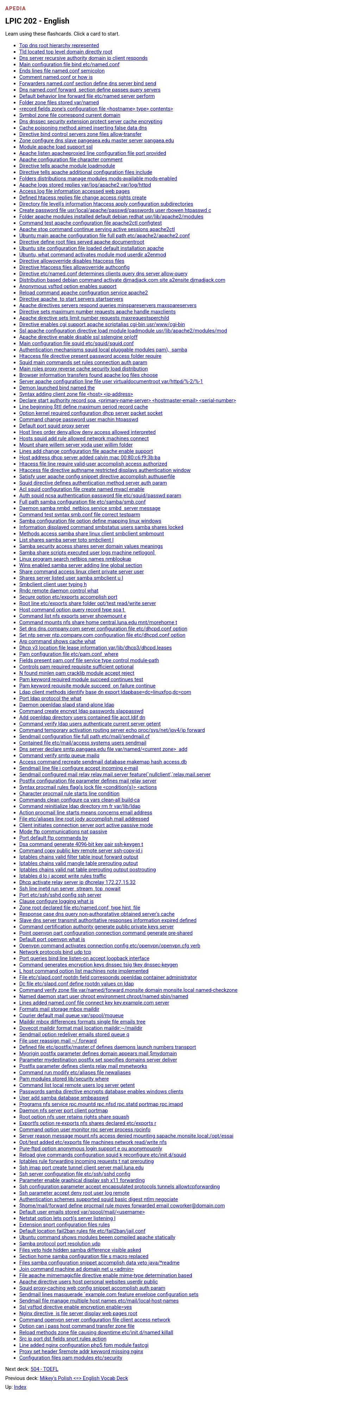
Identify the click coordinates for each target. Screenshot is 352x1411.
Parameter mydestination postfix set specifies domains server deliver (98, 1060)
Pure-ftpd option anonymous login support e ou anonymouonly (90, 1148)
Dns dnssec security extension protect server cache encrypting (91, 121)
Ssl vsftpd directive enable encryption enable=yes (75, 1307)
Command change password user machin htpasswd (78, 419)
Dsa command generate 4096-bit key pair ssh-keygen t (81, 844)
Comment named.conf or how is (56, 77)
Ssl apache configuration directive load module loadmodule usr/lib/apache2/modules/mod (123, 331)
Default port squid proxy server (54, 426)
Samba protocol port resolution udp (60, 1244)
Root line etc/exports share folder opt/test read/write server (87, 603)
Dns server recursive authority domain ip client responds (83, 58)
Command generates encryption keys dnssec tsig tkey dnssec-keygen (98, 965)
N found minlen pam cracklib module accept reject (76, 673)
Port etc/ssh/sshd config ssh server (60, 895)
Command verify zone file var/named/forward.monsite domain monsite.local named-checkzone (128, 990)
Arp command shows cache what (57, 641)
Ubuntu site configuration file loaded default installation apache (91, 248)
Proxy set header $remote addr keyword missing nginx (81, 1351)
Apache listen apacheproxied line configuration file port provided (92, 153)
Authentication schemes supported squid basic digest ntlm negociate (98, 1199)
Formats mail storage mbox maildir (59, 1009)
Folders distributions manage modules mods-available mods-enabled (98, 178)
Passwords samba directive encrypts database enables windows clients (101, 1091)
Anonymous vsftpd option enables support (68, 286)
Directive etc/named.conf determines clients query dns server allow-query (103, 274)
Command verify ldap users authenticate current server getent (90, 724)
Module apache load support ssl (56, 147)
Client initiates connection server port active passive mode (86, 825)
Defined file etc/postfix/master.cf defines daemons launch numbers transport (107, 1047)
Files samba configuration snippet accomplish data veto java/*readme (99, 1263)
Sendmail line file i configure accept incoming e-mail (78, 768)
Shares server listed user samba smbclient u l (71, 578)
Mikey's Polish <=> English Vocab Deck (84, 1378)
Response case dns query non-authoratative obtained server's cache (97, 914)
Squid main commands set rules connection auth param (83, 362)
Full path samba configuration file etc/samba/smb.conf (82, 502)
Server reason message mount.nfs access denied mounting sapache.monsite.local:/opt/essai (126, 1136)
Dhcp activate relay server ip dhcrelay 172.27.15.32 (77, 882)
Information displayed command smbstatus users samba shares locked (101, 527)
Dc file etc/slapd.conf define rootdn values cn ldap (76, 984)
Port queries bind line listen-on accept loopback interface (84, 958)
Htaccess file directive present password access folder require (90, 356)
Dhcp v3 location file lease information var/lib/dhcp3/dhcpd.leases (95, 648)
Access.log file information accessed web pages (74, 191)
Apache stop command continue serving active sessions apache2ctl (97, 229)
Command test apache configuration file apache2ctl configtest (90, 223)
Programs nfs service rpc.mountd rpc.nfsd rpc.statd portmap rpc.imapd (101, 1104)
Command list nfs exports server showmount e (72, 616)
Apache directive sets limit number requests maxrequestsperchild (94, 318)
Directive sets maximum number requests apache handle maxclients (97, 312)
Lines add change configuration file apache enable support (86, 451)
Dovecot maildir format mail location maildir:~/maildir (81, 1028)
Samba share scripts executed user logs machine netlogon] (87, 552)
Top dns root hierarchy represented (59, 45)
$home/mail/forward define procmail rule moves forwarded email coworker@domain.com (122, 1205)
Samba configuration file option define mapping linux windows (90, 521)
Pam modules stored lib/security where (64, 1079)
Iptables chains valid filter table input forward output (78, 857)
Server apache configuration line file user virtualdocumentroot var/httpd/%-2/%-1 (111, 381)
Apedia (15, 8)
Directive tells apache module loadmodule (67, 166)
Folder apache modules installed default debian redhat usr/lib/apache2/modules (111, 216)
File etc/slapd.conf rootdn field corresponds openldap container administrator (108, 977)
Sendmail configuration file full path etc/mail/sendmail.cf (84, 736)
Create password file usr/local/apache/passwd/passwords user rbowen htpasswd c (115, 210)
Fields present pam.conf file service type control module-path (89, 660)
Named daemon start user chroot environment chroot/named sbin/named (103, 996)
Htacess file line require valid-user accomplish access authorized (93, 464)
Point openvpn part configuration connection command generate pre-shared (106, 933)
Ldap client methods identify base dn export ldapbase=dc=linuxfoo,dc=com (105, 692)
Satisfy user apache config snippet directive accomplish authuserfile (97, 476)
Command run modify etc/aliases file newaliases (75, 1072)
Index (20, 1387)
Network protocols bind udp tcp (55, 952)
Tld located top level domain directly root (65, 52)
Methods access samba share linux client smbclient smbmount (91, 533)
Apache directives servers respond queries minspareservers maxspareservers (108, 305)
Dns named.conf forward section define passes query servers (90, 90)
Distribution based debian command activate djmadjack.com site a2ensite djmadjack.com (122, 280)
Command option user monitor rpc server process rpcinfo (85, 1129)
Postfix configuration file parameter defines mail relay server (88, 781)
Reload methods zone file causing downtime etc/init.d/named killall (96, 1332)
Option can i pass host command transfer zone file (76, 1326)
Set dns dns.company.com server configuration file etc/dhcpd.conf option (103, 629)
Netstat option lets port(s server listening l (67, 1218)
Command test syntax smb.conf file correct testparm (79, 514)
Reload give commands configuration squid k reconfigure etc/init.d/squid (102, 1155)
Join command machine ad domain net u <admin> (76, 1269)
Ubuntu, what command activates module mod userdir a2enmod (92, 254)
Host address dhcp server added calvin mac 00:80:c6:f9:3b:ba (90, 457)
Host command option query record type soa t (72, 610)
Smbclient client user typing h (53, 584)
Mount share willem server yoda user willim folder (76, 445)
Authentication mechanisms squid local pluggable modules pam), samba (103, 350)
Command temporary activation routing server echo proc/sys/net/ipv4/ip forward (112, 730)
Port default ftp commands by (53, 838)
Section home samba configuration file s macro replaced (84, 1256)
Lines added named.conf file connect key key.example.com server (94, 1003)
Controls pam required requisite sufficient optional (76, 667)
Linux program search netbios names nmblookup (75, 559)
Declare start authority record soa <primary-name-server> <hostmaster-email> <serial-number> (127, 400)
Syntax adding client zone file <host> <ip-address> (76, 394)
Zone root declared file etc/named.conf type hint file (79, 908)
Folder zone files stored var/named (59, 102)
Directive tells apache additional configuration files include (85, 172)
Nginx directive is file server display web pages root (78, 1313)
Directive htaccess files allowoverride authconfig (74, 267)
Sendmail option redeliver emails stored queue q (74, 1034)
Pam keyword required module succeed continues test (81, 679)
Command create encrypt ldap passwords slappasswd (81, 711)
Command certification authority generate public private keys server (96, 927)
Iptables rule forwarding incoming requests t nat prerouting (86, 1161)
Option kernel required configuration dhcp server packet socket (91, 413)
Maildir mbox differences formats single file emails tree (82, 1022)
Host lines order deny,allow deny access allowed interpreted (87, 432)
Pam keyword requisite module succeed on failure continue (87, 686)
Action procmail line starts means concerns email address (85, 812)
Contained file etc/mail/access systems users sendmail (82, 743)
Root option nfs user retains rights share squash (74, 1117)
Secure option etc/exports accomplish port (68, 597)
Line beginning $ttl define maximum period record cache (83, 407)
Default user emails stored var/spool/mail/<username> (82, 1212)
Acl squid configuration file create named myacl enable (82, 489)
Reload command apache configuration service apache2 (83, 293)
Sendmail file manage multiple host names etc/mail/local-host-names (99, 1301)
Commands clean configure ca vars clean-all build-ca (79, 800)
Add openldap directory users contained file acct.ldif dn (82, 717)
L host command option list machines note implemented (84, 971)
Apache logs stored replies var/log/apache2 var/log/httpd (85, 185)
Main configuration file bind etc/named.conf (69, 64)
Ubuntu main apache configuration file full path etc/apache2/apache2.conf (104, 235)
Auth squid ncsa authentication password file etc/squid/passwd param (100, 495)
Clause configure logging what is (56, 901)
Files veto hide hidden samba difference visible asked (80, 1250)
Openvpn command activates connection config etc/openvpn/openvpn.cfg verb (109, 946)
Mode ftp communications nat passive (63, 831)
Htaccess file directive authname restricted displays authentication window (105, 470)
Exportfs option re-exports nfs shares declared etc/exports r (87, 1123)
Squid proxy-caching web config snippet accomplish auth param (92, 1288)
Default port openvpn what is (52, 939)
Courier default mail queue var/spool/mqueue (71, 1015)
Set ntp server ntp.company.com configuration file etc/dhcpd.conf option (102, 635)
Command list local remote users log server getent (77, 1085)
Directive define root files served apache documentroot (81, 242)
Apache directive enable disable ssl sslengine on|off (78, 337)
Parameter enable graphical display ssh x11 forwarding (82, 1180)
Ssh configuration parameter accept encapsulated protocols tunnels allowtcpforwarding (119, 1186)
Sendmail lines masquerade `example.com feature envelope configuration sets (109, 1294)
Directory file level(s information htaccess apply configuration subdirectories (106, 204)
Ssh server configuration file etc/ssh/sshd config (75, 1174)
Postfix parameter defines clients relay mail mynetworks (83, 1066)
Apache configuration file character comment (70, 159)
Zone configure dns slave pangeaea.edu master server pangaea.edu (96, 140)
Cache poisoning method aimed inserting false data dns (83, 128)
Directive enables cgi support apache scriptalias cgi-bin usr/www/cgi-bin (102, 324)
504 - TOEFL (44, 1369)
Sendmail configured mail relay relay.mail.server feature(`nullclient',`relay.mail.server (115, 774)
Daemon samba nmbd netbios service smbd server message (90, 508)
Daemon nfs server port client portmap (63, 1110)
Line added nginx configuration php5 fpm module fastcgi (84, 1345)
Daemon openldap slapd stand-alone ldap (66, 705)
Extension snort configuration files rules (64, 1225)
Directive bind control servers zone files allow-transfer (80, 134)
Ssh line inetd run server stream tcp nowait (70, 888)
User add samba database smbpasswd (63, 1098)
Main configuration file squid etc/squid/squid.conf (76, 343)
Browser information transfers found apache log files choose (88, 375)
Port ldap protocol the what (50, 698)
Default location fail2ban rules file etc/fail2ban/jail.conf (82, 1231)
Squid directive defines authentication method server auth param (93, 483)
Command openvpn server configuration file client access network (94, 1320)
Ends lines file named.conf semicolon (62, 71)
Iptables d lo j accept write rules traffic (62, 876)
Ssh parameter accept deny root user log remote (74, 1193)
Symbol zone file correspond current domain (69, 115)
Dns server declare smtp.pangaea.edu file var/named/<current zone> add (103, 749)
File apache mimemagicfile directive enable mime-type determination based (105, 1275)
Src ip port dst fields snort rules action (63, 1339)
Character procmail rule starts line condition (69, 793)
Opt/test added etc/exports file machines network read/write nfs (93, 1142)
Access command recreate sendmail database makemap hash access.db (103, 762)
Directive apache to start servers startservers (71, 299)
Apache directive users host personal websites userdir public (88, 1282)
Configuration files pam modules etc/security (70, 1358)
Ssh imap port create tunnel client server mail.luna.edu (81, 1167)
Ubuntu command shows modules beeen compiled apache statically (97, 1237)
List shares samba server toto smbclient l (66, 540)
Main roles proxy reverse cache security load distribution (83, 369)
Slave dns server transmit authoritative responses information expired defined (108, 920)
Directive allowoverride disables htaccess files (72, 261)
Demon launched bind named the (57, 388)
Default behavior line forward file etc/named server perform (87, 96)
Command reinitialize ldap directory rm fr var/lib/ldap (79, 806)
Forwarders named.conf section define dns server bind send (87, 83)
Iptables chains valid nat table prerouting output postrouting (87, 869)
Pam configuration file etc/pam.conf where (69, 654)
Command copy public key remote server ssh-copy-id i (81, 850)
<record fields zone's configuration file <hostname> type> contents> (96, 109)
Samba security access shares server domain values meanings (91, 546)
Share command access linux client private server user (81, 571)
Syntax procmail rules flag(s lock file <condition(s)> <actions (88, 787)
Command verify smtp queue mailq (59, 755)
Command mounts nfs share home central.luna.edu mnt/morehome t (98, 622)
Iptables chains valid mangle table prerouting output (78, 863)
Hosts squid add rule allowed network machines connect (84, 438)
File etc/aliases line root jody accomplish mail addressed (84, 819)
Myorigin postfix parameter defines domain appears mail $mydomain (98, 1053)
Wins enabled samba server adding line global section (80, 565)
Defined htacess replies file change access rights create (82, 197)
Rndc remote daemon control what (59, 591)
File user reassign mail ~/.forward (58, 1041)
